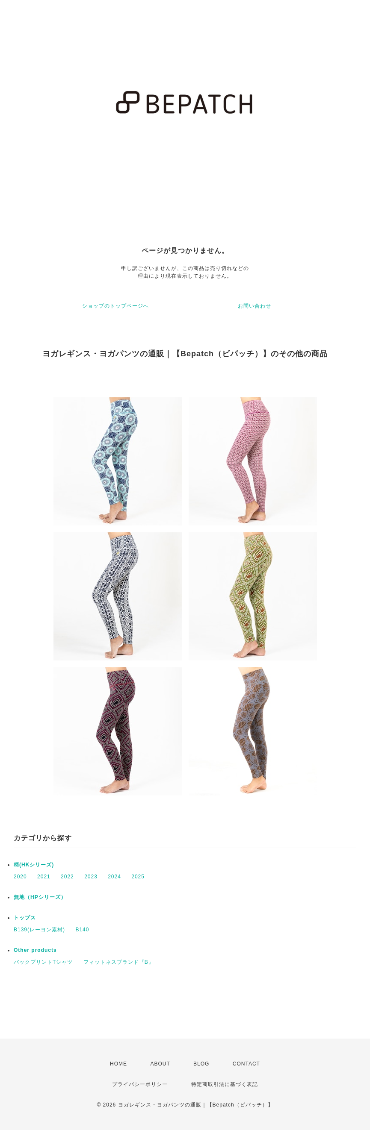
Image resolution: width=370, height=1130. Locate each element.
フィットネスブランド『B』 (118, 962)
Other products (35, 950)
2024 (114, 877)
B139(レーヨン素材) (39, 930)
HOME (118, 1064)
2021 (43, 877)
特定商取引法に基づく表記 (224, 1084)
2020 (20, 877)
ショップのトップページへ (115, 306)
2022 (67, 877)
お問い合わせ (254, 306)
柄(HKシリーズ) (34, 865)
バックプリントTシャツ (43, 962)
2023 (91, 877)
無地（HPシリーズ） (40, 897)
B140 (82, 930)
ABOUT (160, 1064)
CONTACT (246, 1064)
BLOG (201, 1064)
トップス (25, 918)
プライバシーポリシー (140, 1084)
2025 (138, 877)
